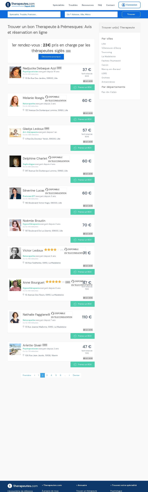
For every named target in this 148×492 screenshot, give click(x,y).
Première (27, 375)
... (65, 375)
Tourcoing (107, 52)
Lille (104, 43)
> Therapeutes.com (52, 485)
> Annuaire (81, 485)
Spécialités (58, 5)
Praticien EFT (29, 196)
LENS (104, 73)
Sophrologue (29, 164)
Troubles (73, 5)
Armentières (108, 82)
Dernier (76, 375)
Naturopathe (29, 103)
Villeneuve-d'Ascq (111, 48)
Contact (110, 5)
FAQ (100, 5)
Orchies (106, 77)
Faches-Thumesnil (111, 60)
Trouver (131, 14)
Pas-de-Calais (109, 92)
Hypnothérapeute (31, 224)
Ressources (88, 5)
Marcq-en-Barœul (111, 69)
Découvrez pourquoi (51, 56)
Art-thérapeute (30, 132)
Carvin (105, 65)
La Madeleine (109, 56)
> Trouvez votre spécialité (123, 485)
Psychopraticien (30, 71)
